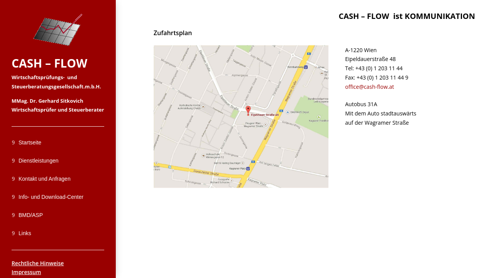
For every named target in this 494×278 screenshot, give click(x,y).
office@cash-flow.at (369, 86)
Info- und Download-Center (51, 197)
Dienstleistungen (39, 161)
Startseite (30, 142)
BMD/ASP (31, 215)
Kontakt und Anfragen (45, 179)
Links (25, 233)
